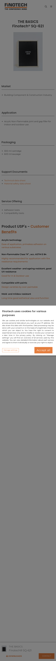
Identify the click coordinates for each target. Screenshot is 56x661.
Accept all (43, 350)
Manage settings (10, 350)
